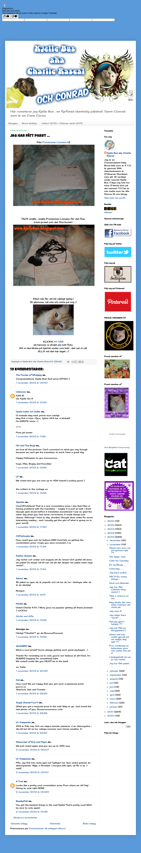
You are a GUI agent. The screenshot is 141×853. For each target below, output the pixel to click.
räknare (108, 212)
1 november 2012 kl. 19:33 (31, 620)
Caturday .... (115, 568)
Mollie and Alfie (25, 616)
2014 (111, 529)
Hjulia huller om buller (28, 411)
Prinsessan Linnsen (54, 142)
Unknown (21, 392)
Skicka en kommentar (25, 817)
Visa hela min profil (114, 198)
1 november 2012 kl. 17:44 (31, 569)
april (112, 694)
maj (112, 691)
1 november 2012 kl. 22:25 (31, 693)
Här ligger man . (118, 556)
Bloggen (13, 123)
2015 (111, 525)
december (115, 540)
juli (112, 683)
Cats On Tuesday (118, 560)
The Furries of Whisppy (29, 375)
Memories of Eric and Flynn (31, 742)
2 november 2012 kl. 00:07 (32, 749)
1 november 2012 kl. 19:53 (31, 637)
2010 (111, 715)
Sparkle (20, 502)
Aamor (19, 578)
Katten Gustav (24, 556)
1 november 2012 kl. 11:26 (31, 436)
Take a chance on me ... (119, 597)
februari (114, 702)
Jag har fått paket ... (119, 664)
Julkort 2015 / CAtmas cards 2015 (62, 123)
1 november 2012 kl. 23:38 (31, 713)
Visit (116, 447)
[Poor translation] (14, 16)
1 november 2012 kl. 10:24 (31, 402)
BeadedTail (22, 801)
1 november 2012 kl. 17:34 (31, 546)
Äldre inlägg (89, 823)
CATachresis (23, 536)
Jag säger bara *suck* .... (117, 616)
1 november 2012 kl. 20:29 (32, 671)
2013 (111, 533)
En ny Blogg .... (117, 564)
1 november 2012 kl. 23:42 (31, 733)
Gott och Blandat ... (120, 583)
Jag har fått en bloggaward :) (117, 629)
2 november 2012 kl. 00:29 (32, 792)
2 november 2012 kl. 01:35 (32, 811)
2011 (110, 711)
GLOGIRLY (21, 646)
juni (112, 687)
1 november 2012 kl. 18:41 (31, 594)
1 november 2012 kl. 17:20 (31, 527)
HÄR (61, 341)
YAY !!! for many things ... (118, 577)
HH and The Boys (25, 445)
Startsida (55, 823)
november (115, 544)
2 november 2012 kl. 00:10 (32, 772)
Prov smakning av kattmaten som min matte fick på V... (119, 649)
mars (113, 698)
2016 (111, 521)
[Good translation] (6, 16)
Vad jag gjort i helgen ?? (117, 622)
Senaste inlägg (19, 823)
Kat (18, 680)
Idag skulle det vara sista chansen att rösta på (120, 604)
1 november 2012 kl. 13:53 (31, 467)
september (116, 675)
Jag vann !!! (115, 611)
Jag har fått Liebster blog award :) (117, 589)
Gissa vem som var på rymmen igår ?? (119, 550)
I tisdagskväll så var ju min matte (120, 658)
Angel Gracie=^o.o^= (27, 702)
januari (114, 706)
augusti (114, 679)
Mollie (19, 603)
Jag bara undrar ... (119, 572)
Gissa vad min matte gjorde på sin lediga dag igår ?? (119, 638)
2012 (111, 537)
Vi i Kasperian (23, 722)
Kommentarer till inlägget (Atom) (47, 828)
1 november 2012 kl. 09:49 (32, 382)
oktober (114, 671)
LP (17, 476)
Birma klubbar (29, 123)
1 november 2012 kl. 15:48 (31, 493)
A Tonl (19, 781)
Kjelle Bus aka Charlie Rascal (119, 154)
